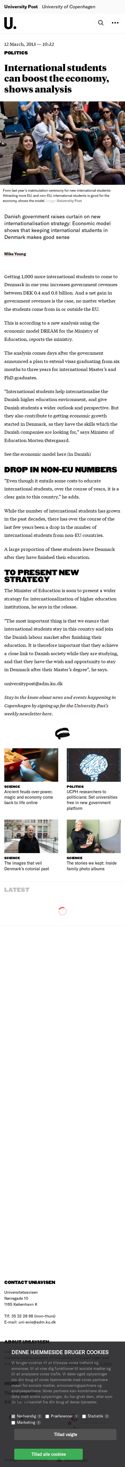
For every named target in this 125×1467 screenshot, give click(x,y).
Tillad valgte (65, 1434)
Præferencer (65, 1415)
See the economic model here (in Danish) (47, 453)
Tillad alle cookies (48, 1454)
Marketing (29, 1422)
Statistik (98, 1415)
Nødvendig (29, 1415)
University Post (21, 6)
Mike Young (15, 253)
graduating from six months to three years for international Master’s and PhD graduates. (62, 369)
